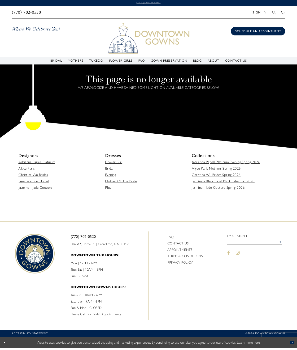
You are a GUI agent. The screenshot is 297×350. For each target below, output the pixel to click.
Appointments (179, 252)
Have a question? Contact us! (148, 4)
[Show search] (274, 14)
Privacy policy (180, 264)
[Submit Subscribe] (278, 247)
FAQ (170, 239)
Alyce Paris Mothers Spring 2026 (216, 170)
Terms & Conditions (185, 258)
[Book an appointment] (258, 33)
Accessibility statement (30, 335)
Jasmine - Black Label (33, 183)
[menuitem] (26, 14)
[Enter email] (254, 247)
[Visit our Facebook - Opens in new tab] (228, 259)
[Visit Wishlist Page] (283, 14)
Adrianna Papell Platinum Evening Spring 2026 (226, 164)
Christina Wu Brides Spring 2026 (216, 177)
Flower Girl (113, 164)
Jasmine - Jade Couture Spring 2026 (218, 189)
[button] (259, 14)
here (257, 344)
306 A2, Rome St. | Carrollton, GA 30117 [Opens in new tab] (100, 246)
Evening (110, 177)
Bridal (109, 170)
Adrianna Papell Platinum (36, 164)
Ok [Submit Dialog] (289, 344)
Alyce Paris (26, 170)
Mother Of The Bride (121, 183)
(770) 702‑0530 (83, 238)
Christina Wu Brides (33, 177)
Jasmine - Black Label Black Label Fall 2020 (223, 183)
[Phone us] (26, 14)
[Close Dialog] (7, 344)
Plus (108, 189)
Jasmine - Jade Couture (35, 189)
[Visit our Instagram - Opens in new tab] (238, 259)
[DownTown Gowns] (148, 40)
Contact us (177, 245)
